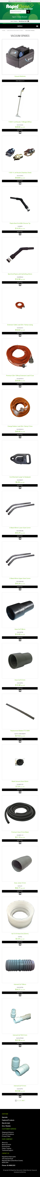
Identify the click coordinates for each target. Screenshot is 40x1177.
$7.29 (20, 787)
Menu (20, 26)
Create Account (22, 17)
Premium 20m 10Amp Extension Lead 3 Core (20, 375)
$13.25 (20, 228)
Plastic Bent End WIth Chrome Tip (20, 223)
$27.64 (20, 736)
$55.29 (20, 533)
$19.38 (20, 685)
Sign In (14, 17)
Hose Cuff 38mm (20, 629)
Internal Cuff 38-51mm (20, 1035)
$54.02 (20, 330)
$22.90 (20, 1040)
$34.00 (20, 381)
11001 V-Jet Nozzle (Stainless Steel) (20, 172)
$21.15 (20, 837)
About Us (11, 1)
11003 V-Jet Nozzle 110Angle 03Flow (20, 122)
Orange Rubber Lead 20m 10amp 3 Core (20, 426)
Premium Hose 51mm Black (20, 832)
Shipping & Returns (8, 1132)
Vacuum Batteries (20, 76)
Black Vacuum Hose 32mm (20, 781)
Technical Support (7, 1150)
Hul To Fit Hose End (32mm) (20, 933)
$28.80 (20, 127)
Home (3, 30)
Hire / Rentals (6, 1126)
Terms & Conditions (8, 1134)
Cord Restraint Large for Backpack (20, 477)
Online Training (6, 1148)
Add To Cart (20, 132)
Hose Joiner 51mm (20, 883)
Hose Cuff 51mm (20, 680)
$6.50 (20, 482)
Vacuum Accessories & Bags (15, 30)
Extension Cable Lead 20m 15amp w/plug (20, 325)
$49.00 (20, 431)
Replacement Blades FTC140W (20, 730)
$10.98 (20, 279)
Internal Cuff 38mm (20, 984)
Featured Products (8, 1120)
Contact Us (27, 1)
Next (23, 1100)
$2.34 (20, 939)
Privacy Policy (6, 1136)
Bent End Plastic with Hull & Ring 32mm (20, 274)
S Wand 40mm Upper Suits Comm (20, 578)
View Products (20, 80)
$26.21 (20, 990)
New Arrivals (6, 1123)
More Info (20, 130)
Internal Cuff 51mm (20, 1086)
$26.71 (20, 888)
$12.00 (20, 634)
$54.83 (20, 178)
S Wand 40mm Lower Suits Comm (20, 528)
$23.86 (20, 1091)
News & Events (19, 1)
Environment (6, 1146)
